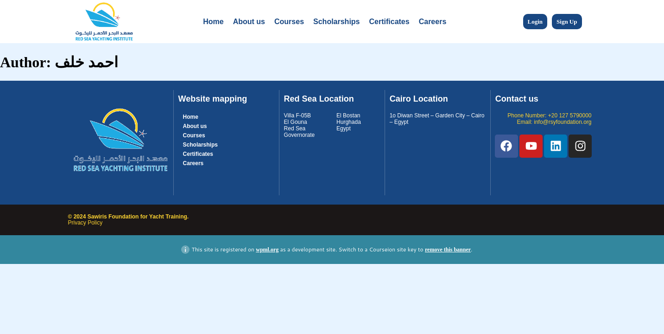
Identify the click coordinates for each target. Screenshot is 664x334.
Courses (289, 22)
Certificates (389, 22)
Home (213, 22)
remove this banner (448, 249)
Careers (433, 22)
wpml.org (267, 249)
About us (249, 22)
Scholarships (336, 22)
